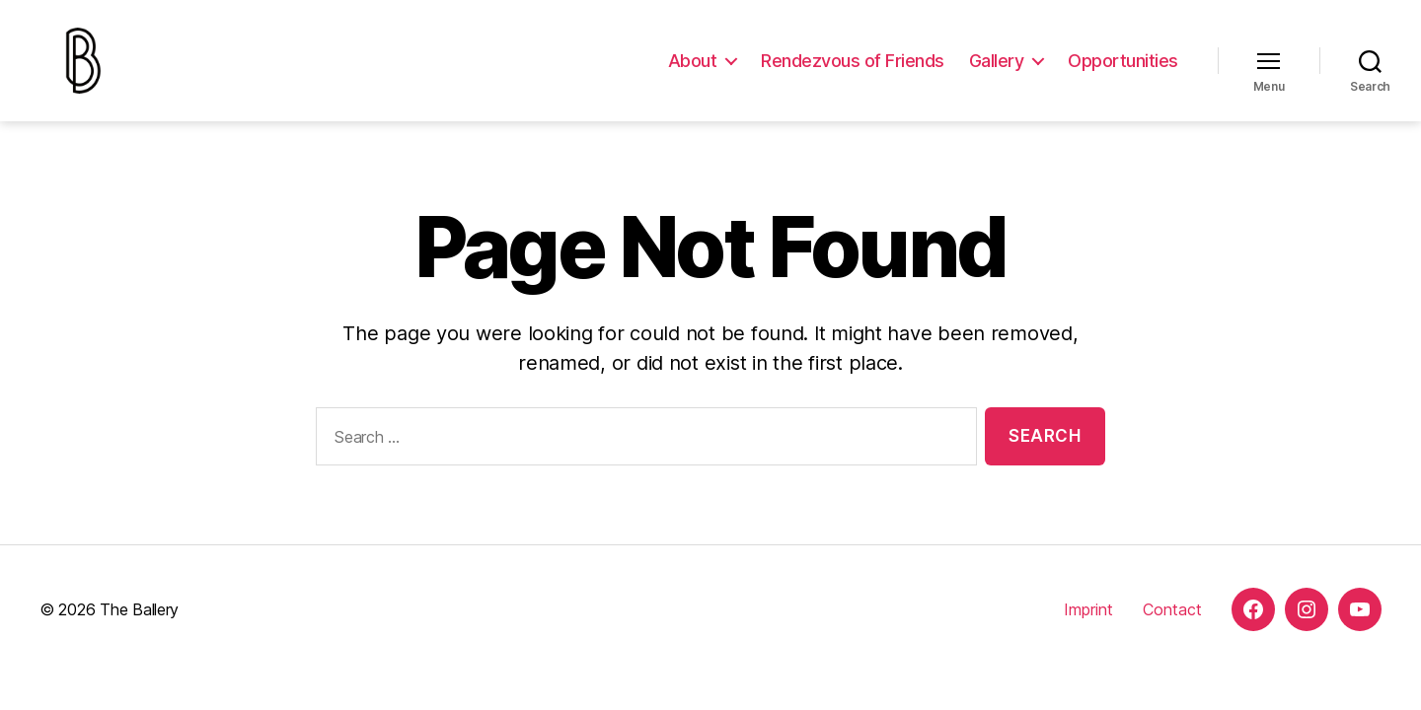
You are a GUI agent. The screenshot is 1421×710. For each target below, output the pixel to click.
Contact (1172, 632)
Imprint (1088, 632)
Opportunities (1123, 71)
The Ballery (139, 632)
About (692, 71)
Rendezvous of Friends (852, 71)
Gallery (996, 71)
